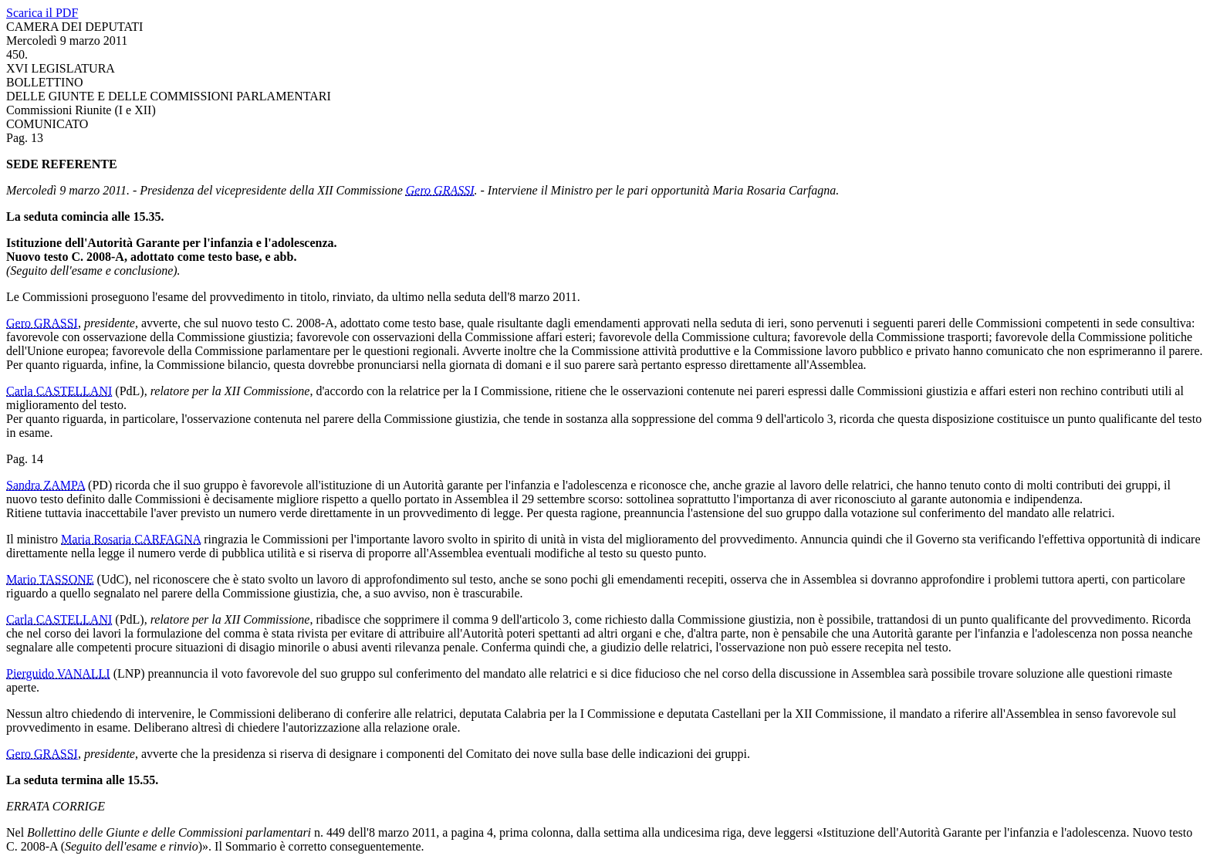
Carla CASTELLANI (59, 390)
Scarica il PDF (42, 12)
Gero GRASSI (440, 190)
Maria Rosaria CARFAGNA (131, 539)
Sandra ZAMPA (45, 485)
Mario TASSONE (50, 579)
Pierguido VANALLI (58, 673)
